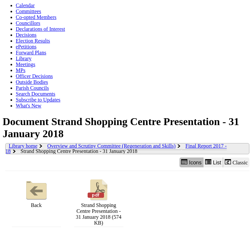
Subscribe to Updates (38, 99)
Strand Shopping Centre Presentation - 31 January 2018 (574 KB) (98, 201)
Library (24, 58)
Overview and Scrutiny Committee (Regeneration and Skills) (111, 146)
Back (36, 192)
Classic (236, 162)
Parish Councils (32, 88)
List (213, 162)
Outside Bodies (32, 82)
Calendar (25, 5)
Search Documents (35, 94)
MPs (20, 70)
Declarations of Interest (40, 29)
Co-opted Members (36, 17)
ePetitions (26, 46)
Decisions (26, 35)
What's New (28, 105)
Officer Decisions (34, 76)
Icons (191, 162)
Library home (23, 146)
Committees (28, 11)
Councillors (28, 23)
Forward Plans (31, 52)
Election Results (33, 41)
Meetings (25, 64)
